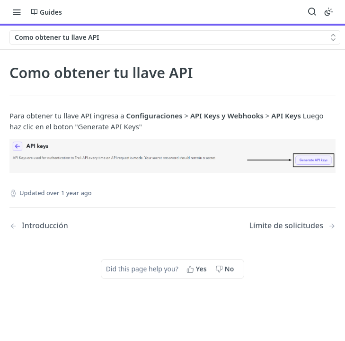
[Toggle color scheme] (328, 12)
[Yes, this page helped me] (197, 269)
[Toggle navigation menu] (16, 12)
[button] (172, 155)
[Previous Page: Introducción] (79, 225)
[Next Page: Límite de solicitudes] (292, 225)
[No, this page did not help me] (225, 269)
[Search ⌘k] (312, 12)
